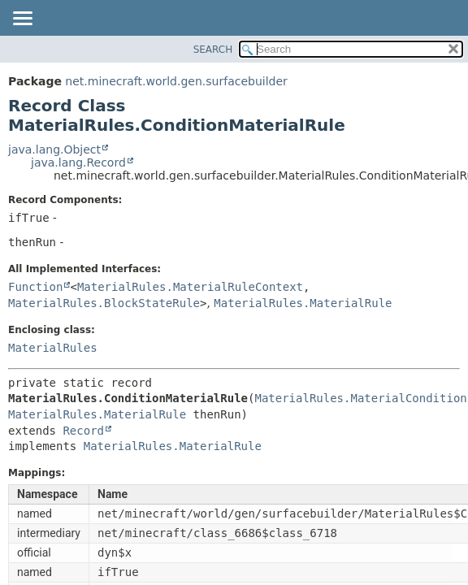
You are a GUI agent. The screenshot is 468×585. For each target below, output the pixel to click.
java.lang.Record (78, 162)
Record (83, 430)
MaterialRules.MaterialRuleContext (190, 286)
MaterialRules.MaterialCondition (360, 398)
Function (35, 286)
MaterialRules (53, 347)
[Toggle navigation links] (22, 19)
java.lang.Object (54, 149)
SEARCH (213, 49)
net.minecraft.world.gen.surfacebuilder (176, 81)
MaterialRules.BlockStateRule (104, 303)
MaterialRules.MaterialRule (303, 303)
